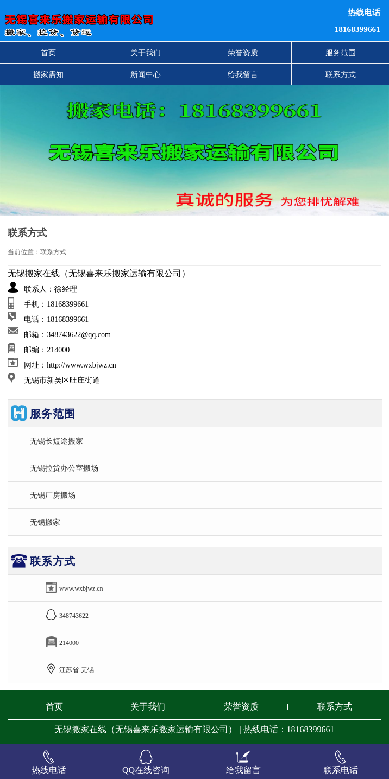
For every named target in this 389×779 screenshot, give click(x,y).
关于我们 (145, 52)
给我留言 (243, 74)
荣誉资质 (243, 52)
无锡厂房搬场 (53, 495)
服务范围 (340, 52)
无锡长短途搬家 (56, 440)
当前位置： (24, 252)
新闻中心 (145, 74)
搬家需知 (48, 74)
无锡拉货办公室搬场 (64, 468)
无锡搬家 (45, 522)
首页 (48, 52)
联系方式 (340, 74)
